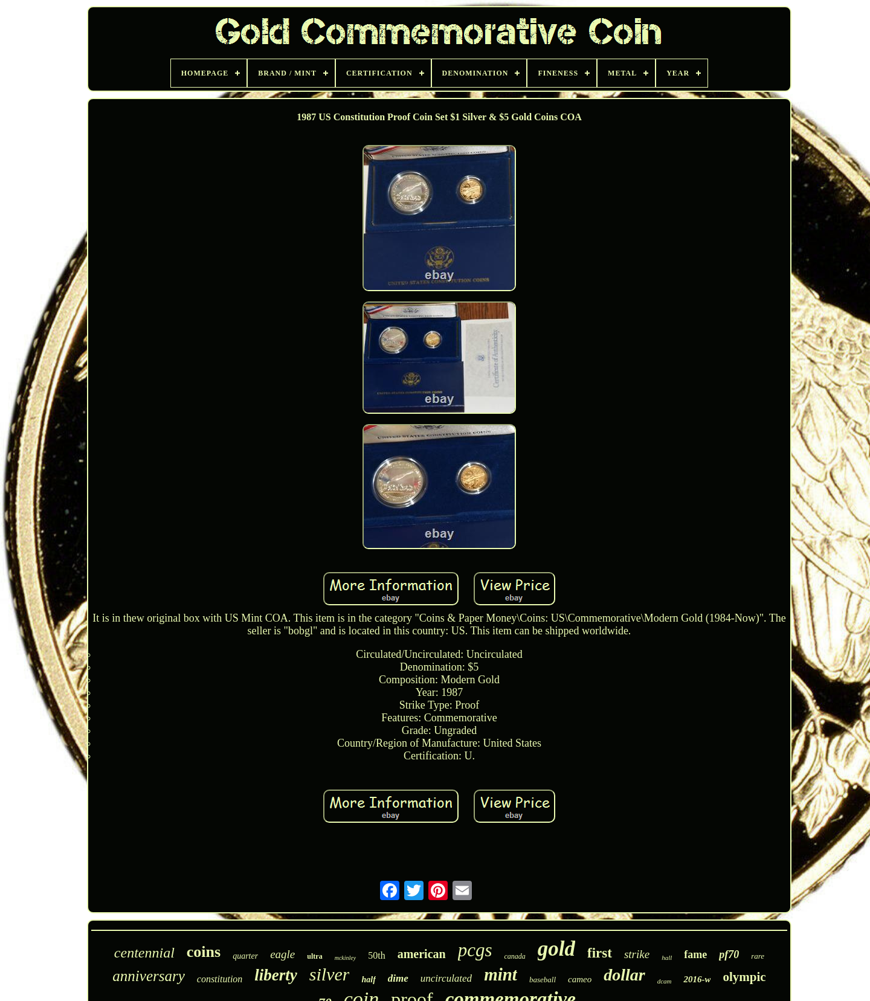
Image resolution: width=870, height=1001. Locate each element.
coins (204, 952)
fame (695, 954)
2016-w (696, 979)
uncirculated (446, 978)
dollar (624, 974)
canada (514, 956)
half (368, 979)
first (599, 953)
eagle (282, 954)
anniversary (148, 976)
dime (398, 978)
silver (329, 974)
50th (376, 955)
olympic (744, 977)
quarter (245, 956)
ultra (314, 956)
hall (667, 957)
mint (500, 974)
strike (636, 954)
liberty (275, 975)
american (422, 954)
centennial (144, 953)
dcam (664, 981)
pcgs (475, 950)
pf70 (729, 954)
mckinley (345, 957)
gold (556, 949)
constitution (220, 979)
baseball (542, 979)
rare (757, 956)
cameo (579, 979)
